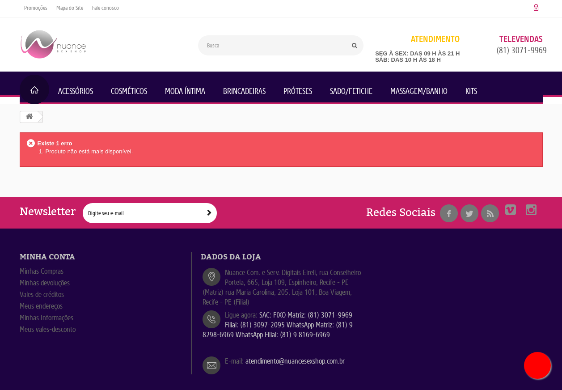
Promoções (35, 8)
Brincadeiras (244, 91)
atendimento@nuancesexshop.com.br (295, 361)
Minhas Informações (46, 318)
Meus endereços (41, 306)
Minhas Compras (41, 271)
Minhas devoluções (45, 283)
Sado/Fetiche (351, 91)
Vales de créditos (42, 294)
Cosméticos (129, 91)
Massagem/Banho (419, 91)
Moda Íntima (185, 91)
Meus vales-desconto (48, 329)
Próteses (297, 91)
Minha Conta (47, 257)
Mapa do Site (69, 8)
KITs (471, 91)
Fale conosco (105, 8)
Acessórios (75, 91)
